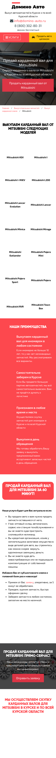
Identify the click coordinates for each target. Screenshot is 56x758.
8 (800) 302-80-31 (28, 26)
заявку (30, 582)
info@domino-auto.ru (30, 21)
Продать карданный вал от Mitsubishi (28, 85)
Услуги (12, 37)
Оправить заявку (28, 678)
